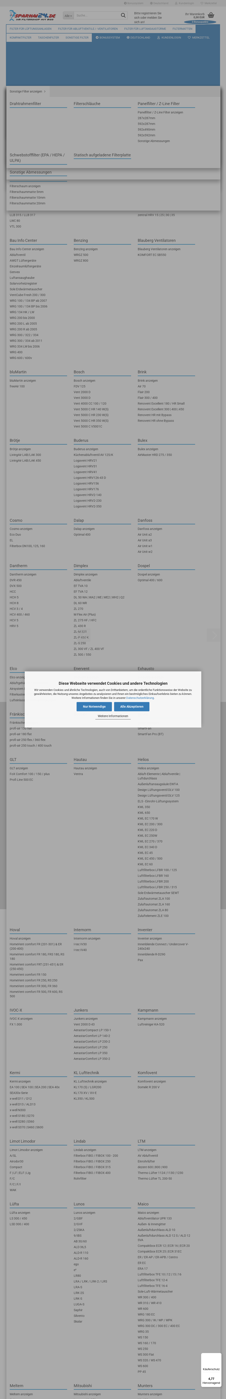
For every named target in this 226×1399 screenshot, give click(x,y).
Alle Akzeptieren (131, 707)
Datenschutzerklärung (140, 698)
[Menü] (219, 1355)
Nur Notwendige (94, 707)
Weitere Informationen (113, 716)
